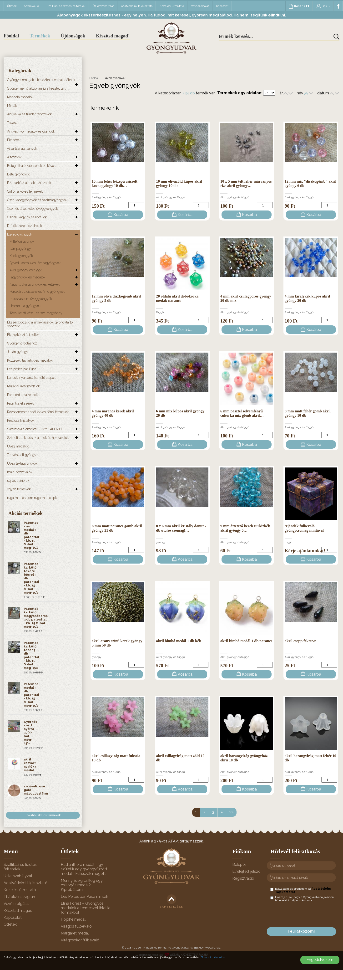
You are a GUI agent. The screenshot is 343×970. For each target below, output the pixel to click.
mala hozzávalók (19, 472)
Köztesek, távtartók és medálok (29, 360)
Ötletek (12, 6)
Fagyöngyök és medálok (27, 277)
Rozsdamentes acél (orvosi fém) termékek (38, 412)
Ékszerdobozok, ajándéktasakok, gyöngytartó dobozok (40, 324)
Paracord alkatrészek (22, 395)
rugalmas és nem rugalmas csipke (32, 498)
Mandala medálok (20, 97)
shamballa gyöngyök (25, 306)
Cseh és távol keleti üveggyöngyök (32, 208)
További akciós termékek (43, 815)
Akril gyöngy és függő (26, 270)
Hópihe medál (73, 919)
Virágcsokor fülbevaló (80, 940)
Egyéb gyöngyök (19, 234)
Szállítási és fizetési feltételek (66, 6)
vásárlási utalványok (22, 148)
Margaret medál (75, 933)
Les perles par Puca (21, 369)
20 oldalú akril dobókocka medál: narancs (177, 298)
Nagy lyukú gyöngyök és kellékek (35, 284)
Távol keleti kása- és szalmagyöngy (36, 313)
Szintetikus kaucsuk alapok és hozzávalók (38, 438)
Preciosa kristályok (20, 420)
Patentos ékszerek (20, 403)
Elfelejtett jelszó (246, 871)
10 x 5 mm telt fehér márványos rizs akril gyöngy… (246, 183)
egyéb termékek (19, 489)
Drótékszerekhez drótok (24, 226)
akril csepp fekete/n (300, 641)
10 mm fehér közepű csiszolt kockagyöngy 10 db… (114, 183)
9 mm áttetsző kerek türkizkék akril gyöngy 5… (245, 528)
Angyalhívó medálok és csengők (31, 131)
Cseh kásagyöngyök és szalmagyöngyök (37, 200)
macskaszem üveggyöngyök (31, 299)
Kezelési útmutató (172, 6)
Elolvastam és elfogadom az (300, 890)
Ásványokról (32, 6)
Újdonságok (73, 35)
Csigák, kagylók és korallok (27, 217)
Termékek (40, 35)
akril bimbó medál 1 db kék (178, 641)
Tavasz (12, 123)
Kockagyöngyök (21, 256)
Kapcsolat (222, 6)
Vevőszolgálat (200, 6)
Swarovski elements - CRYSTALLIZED (35, 429)
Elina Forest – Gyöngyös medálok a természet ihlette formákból (85, 908)
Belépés (239, 864)
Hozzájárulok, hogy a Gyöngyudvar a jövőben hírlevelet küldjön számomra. (302, 898)
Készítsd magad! (113, 35)
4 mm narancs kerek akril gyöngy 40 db (113, 413)
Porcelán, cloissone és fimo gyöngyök (37, 291)
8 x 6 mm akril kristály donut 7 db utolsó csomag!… (181, 528)
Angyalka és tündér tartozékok (29, 114)
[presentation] (306, 914)
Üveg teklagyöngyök (22, 463)
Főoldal (11, 35)
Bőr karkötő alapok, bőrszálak (29, 183)
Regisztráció (243, 878)
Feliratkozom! (301, 931)
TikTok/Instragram (20, 896)
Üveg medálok (18, 446)
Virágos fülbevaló (76, 926)
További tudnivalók (213, 957)
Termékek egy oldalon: (239, 93)
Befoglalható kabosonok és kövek (31, 166)
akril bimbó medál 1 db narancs (246, 641)
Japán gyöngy (17, 352)
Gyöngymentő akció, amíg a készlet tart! (36, 88)
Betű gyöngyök (18, 174)
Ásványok (14, 157)
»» (231, 812)
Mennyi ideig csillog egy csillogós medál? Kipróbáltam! (82, 885)
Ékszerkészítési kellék (23, 335)
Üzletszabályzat (103, 6)
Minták (12, 106)
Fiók (323, 6)
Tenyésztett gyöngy (21, 455)
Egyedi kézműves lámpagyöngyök (35, 263)
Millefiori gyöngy (22, 241)
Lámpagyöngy (20, 249)
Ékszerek (13, 140)
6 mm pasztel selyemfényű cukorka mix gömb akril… (242, 413)
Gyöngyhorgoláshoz (22, 343)
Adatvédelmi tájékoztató (136, 6)
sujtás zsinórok (18, 480)
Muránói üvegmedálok (23, 386)
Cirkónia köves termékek (25, 191)
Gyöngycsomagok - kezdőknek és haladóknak (41, 80)
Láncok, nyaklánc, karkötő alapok (31, 378)
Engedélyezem (320, 959)
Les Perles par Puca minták (84, 896)
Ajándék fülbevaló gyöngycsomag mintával (304, 528)
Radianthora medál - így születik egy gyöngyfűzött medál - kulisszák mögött (84, 869)
